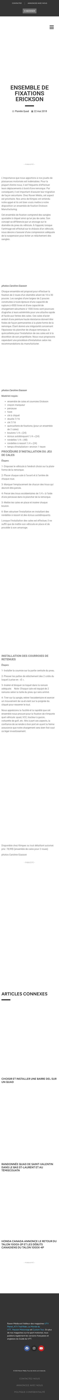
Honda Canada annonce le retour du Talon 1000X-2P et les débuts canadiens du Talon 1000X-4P (29, 1244)
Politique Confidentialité (29, 1392)
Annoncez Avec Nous (37, 3)
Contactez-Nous (29, 1378)
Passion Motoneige (21, 1329)
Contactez (17, 3)
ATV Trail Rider (20, 1326)
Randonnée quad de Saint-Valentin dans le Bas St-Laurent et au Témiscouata (27, 1167)
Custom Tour (38, 1329)
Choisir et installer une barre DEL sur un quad (29, 1080)
